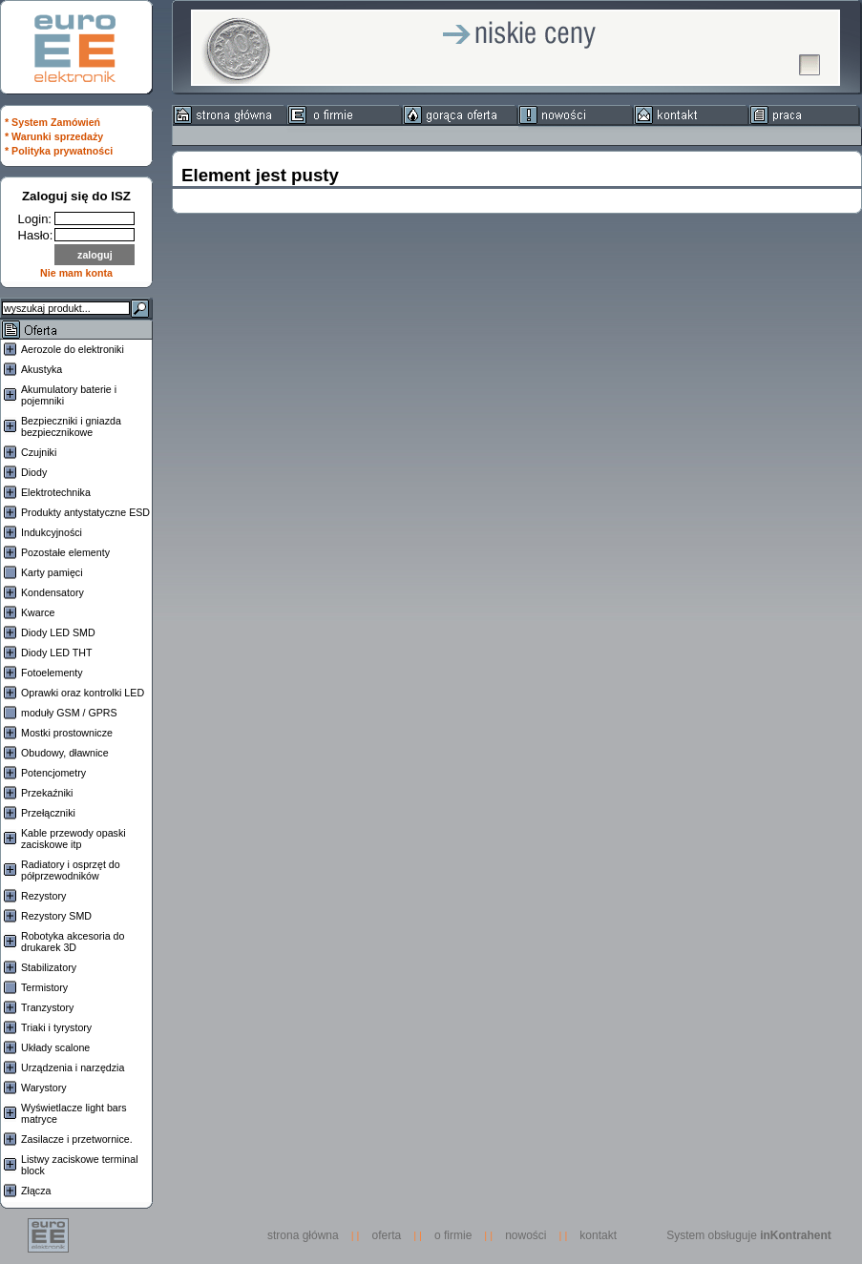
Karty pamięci (52, 572)
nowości (525, 1235)
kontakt (598, 1235)
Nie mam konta (76, 273)
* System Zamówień (52, 122)
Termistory (44, 987)
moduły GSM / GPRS (69, 712)
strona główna (307, 1235)
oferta (387, 1235)
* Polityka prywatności (59, 150)
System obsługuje (748, 1235)
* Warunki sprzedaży (54, 136)
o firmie (453, 1235)
